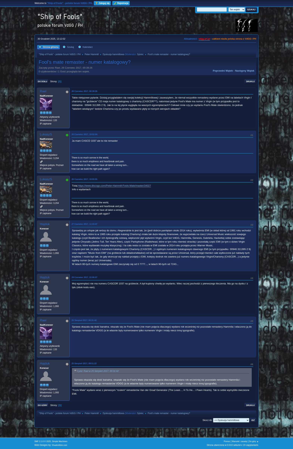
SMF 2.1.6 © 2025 (42, 441)
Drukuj (250, 81)
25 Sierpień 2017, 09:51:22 (84, 363)
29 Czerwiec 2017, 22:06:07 (84, 277)
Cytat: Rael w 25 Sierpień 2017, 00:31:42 (98, 371)
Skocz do (207, 420)
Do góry (42, 405)
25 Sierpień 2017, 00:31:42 (84, 320)
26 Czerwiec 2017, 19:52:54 (84, 134)
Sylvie (140, 54)
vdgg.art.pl (204, 39)
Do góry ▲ (254, 441)
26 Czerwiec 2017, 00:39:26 (84, 91)
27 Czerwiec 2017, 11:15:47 (84, 224)
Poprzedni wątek (223, 70)
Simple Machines (59, 441)
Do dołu (42, 81)
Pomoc (227, 441)
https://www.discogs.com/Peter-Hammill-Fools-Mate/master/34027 (114, 185)
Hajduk (45, 224)
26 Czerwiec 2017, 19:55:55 (84, 179)
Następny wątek (244, 70)
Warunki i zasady (239, 441)
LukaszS (46, 134)
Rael (43, 91)
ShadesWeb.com (59, 445)
